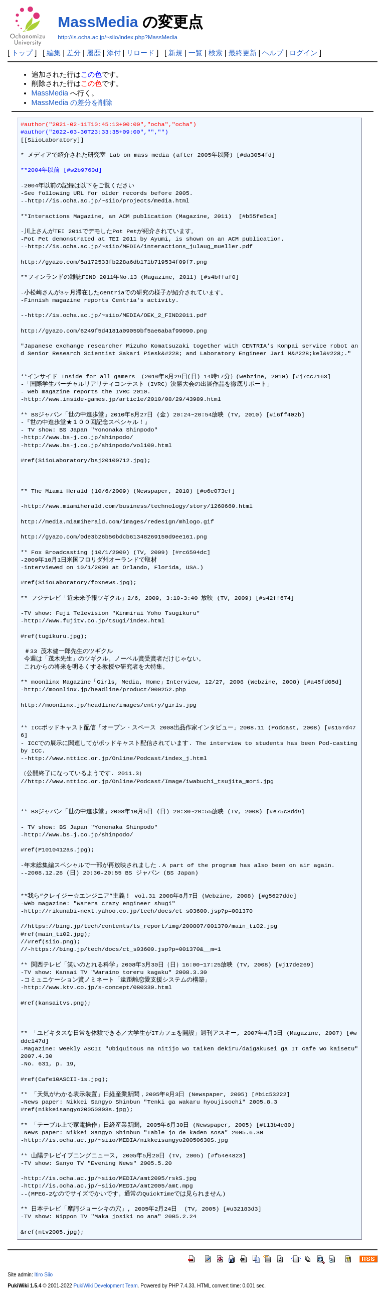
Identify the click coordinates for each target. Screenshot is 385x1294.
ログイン (303, 53)
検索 (216, 53)
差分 (74, 53)
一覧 (195, 53)
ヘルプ (272, 53)
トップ (22, 53)
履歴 (94, 53)
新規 (175, 53)
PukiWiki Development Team (106, 1285)
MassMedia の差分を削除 (72, 102)
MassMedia (98, 22)
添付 (114, 53)
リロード (140, 53)
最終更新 (243, 53)
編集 (54, 53)
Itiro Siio (44, 1274)
